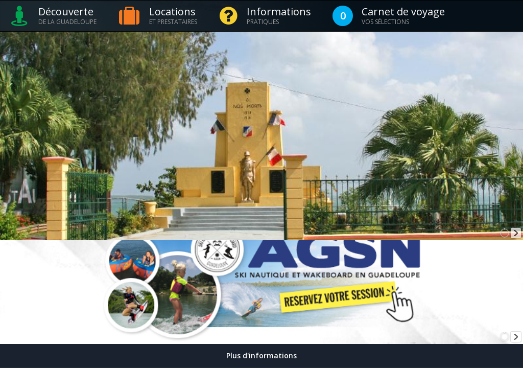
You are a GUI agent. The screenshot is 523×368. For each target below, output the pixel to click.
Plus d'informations (261, 355)
